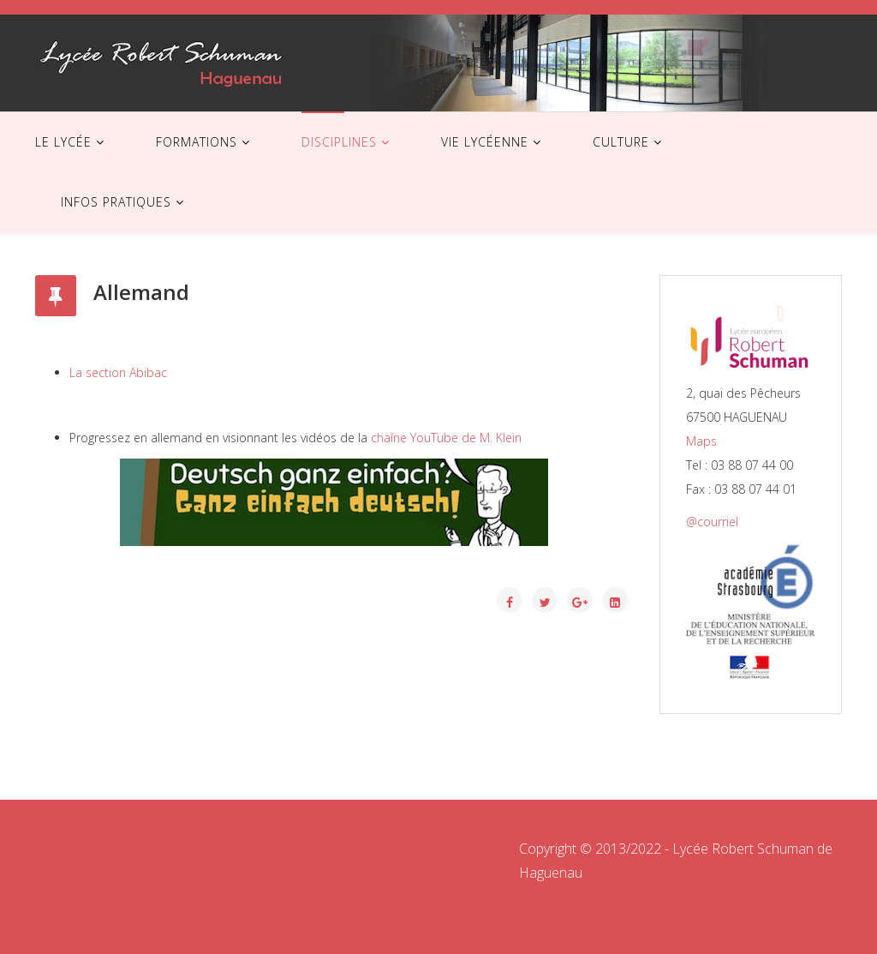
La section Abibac (118, 372)
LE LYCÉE (63, 142)
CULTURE (621, 142)
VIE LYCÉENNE (484, 142)
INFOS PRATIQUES (116, 202)
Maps (701, 441)
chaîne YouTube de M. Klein (448, 437)
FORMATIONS (196, 142)
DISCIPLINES (339, 142)
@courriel (712, 521)
